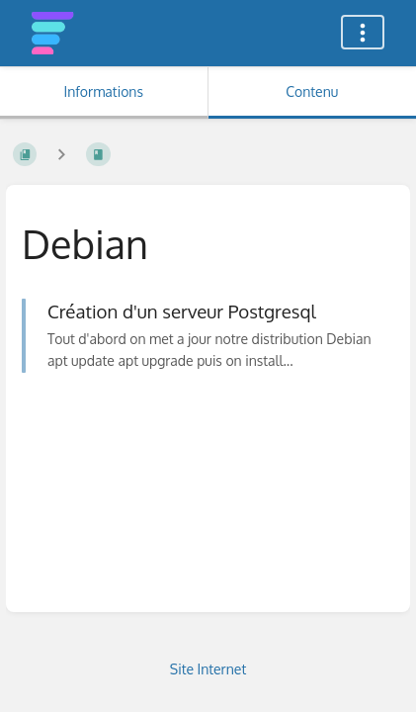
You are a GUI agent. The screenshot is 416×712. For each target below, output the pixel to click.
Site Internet (208, 669)
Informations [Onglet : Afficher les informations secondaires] (103, 91)
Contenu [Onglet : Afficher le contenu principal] (312, 91)
